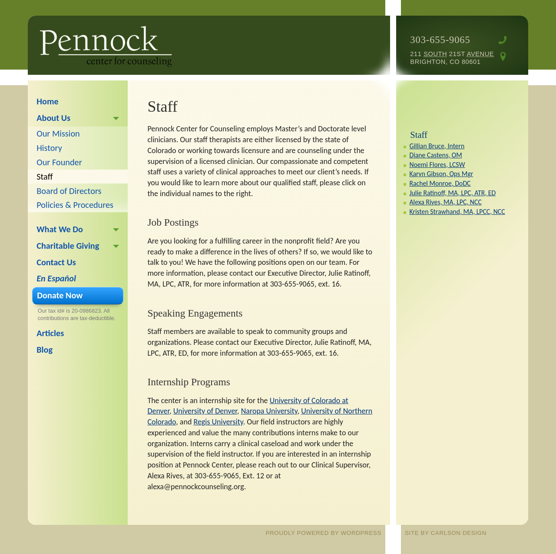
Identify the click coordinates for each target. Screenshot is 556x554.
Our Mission (57, 133)
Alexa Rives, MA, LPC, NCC (445, 202)
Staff (418, 135)
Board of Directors (68, 191)
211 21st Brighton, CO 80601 (452, 57)
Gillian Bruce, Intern (436, 146)
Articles (50, 333)
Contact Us (56, 262)
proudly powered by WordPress (323, 533)
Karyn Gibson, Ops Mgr (441, 174)
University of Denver (205, 411)
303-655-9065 (440, 39)
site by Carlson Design (445, 533)
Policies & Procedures (74, 205)
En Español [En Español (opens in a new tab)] (56, 278)
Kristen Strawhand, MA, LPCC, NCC (457, 211)
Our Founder (59, 162)
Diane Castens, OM (435, 155)
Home (47, 101)
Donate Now (60, 295)
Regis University (218, 422)
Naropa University (269, 411)
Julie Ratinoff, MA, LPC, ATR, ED (452, 193)
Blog (44, 349)
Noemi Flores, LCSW (437, 164)
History (49, 148)
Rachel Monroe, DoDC (439, 183)
